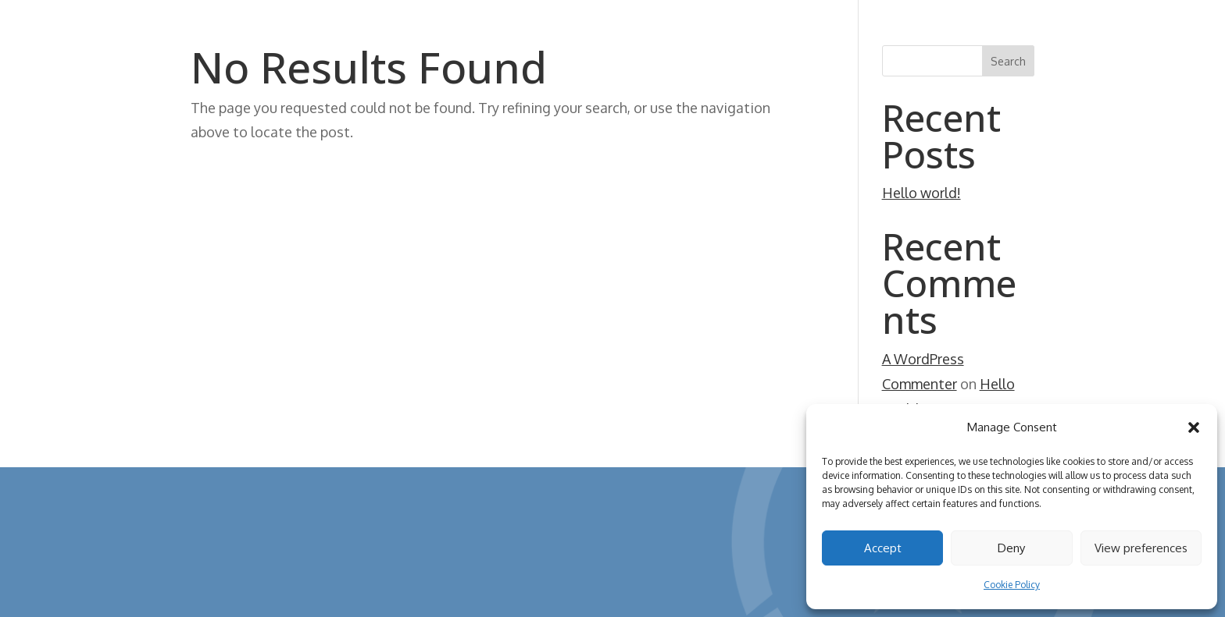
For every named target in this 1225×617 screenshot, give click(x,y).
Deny (1011, 548)
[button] (1194, 427)
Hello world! (921, 192)
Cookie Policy (1012, 584)
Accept (883, 548)
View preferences (1141, 548)
